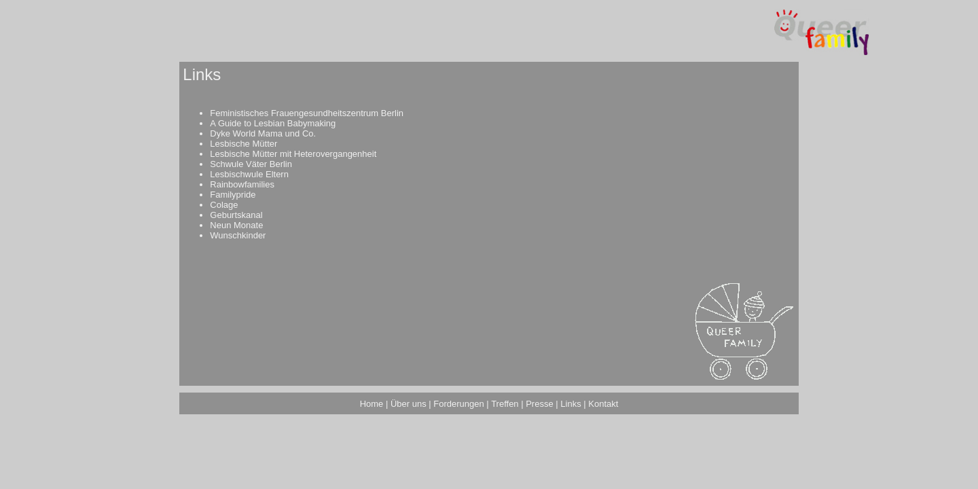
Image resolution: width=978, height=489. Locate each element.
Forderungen (458, 404)
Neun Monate (236, 225)
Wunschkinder (238, 235)
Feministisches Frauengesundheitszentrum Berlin (306, 113)
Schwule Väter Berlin (251, 164)
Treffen (504, 404)
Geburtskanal (236, 215)
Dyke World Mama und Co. (263, 133)
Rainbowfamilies (242, 184)
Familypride (232, 194)
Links (570, 404)
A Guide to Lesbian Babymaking (273, 123)
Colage (224, 205)
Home (372, 404)
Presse (539, 404)
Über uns (409, 404)
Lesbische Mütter (243, 144)
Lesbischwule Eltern (249, 174)
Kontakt (603, 404)
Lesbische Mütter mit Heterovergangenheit (293, 154)
